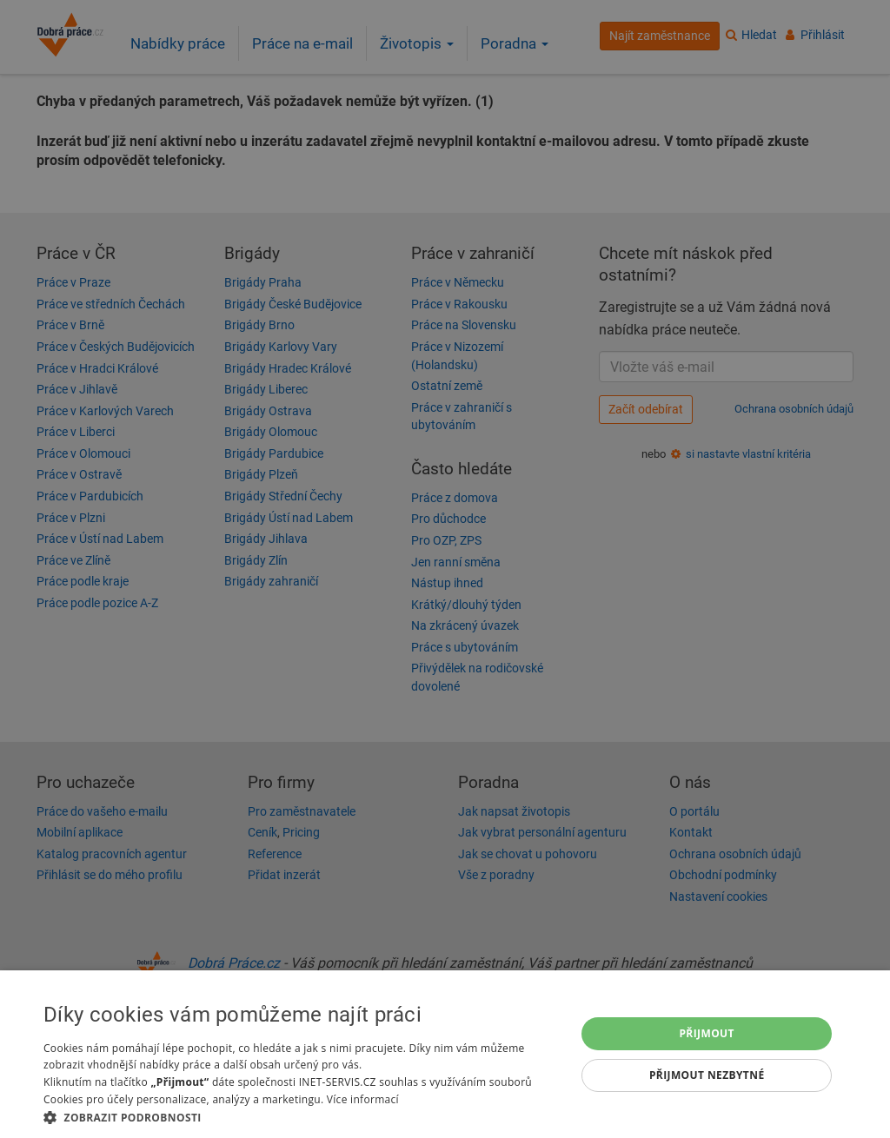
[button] (301, 1116)
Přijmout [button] (706, 1033)
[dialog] (445, 1054)
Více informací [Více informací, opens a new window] (363, 1099)
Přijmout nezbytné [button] (707, 1075)
